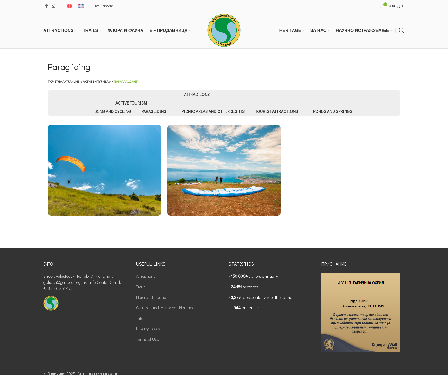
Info (139, 318)
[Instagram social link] (53, 6)
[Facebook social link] (46, 6)
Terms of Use (147, 339)
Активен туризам (97, 81)
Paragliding (154, 111)
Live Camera (103, 5)
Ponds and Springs (332, 111)
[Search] (402, 30)
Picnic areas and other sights (213, 111)
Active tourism (131, 103)
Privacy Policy (148, 328)
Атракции (72, 81)
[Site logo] (224, 29)
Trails (141, 287)
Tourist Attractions (276, 111)
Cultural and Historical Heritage (165, 307)
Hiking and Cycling (111, 111)
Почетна (55, 81)
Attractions (197, 94)
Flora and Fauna (151, 297)
